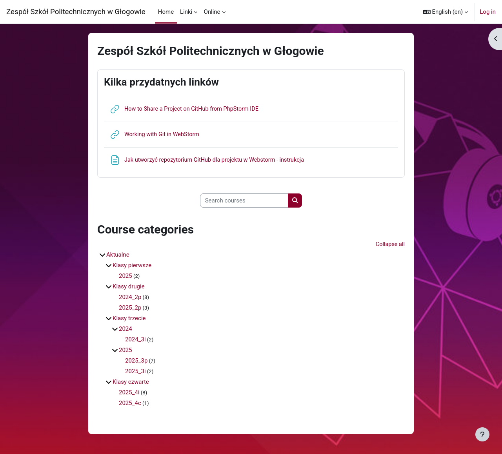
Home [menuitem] (166, 11)
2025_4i (129, 393)
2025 (125, 276)
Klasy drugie (129, 287)
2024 (125, 329)
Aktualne (117, 255)
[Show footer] (482, 434)
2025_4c (130, 403)
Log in (488, 11)
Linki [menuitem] (186, 11)
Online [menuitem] (212, 11)
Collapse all (390, 244)
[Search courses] (244, 200)
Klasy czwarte (131, 382)
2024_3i (135, 340)
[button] (445, 12)
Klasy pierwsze (132, 266)
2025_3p (136, 361)
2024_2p (130, 297)
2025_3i (135, 372)
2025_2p (130, 308)
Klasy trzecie (129, 319)
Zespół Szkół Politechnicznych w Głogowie (76, 11)
